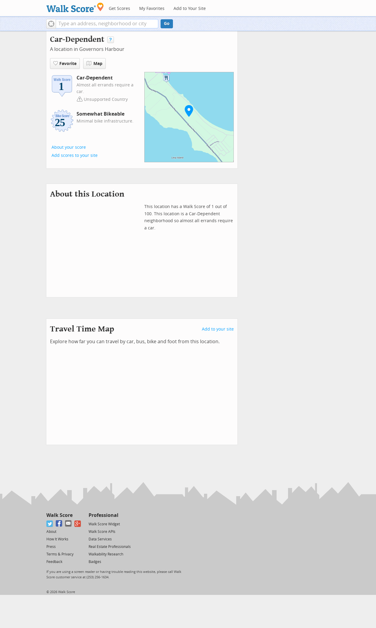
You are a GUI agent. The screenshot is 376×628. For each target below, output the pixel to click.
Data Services (100, 539)
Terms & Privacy (60, 554)
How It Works (57, 539)
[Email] (68, 523)
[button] (51, 24)
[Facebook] (59, 523)
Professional (103, 515)
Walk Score (59, 515)
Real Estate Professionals (110, 547)
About (51, 532)
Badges (95, 562)
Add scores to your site (75, 155)
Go (167, 23)
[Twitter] (49, 523)
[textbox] (107, 24)
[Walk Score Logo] (75, 7)
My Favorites (151, 8)
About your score (69, 147)
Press (51, 547)
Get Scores (119, 8)
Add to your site (218, 329)
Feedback (54, 562)
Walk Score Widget (104, 524)
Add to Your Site (190, 8)
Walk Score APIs (102, 532)
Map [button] (94, 63)
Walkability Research (106, 554)
